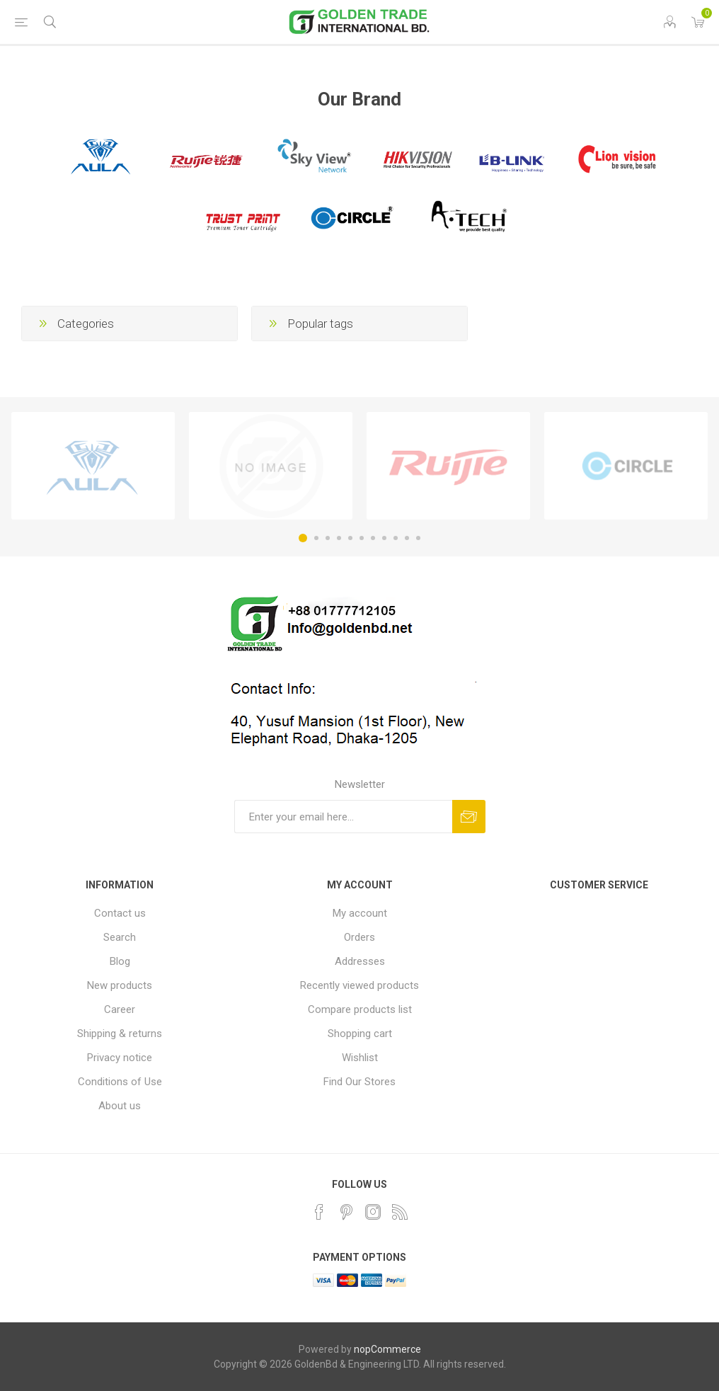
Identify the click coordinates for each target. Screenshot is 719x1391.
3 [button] (328, 538)
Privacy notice (119, 1057)
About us (119, 1105)
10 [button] (407, 538)
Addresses (360, 961)
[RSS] (400, 1212)
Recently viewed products (359, 985)
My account (360, 913)
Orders (359, 937)
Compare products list (360, 1009)
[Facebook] (319, 1212)
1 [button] (303, 538)
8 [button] (384, 538)
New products (119, 985)
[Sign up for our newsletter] (343, 816)
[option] (93, 466)
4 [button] (339, 538)
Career (119, 1009)
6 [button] (362, 538)
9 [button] (395, 538)
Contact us (120, 913)
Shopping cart (360, 1033)
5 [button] (350, 538)
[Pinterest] (346, 1212)
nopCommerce (387, 1349)
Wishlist (360, 1057)
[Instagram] (373, 1212)
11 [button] (418, 538)
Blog (120, 961)
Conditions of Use (120, 1081)
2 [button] (316, 538)
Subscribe (468, 816)
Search (119, 937)
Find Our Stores (359, 1081)
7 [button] (373, 538)
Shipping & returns (119, 1033)
